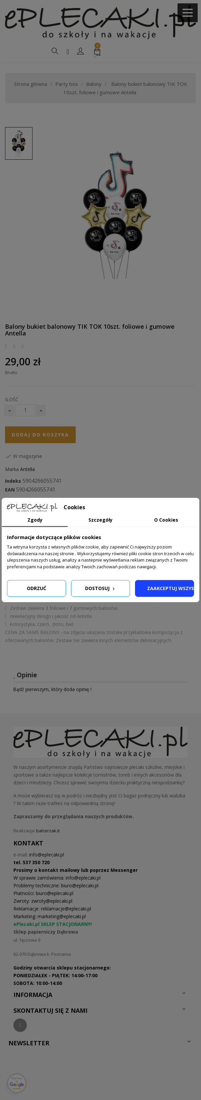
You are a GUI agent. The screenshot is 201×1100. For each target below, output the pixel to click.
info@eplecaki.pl (46, 854)
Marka (12, 469)
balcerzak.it (48, 831)
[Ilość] (25, 410)
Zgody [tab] (35, 520)
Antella (27, 469)
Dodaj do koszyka (40, 434)
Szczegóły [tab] (100, 520)
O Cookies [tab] (166, 520)
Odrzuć (36, 588)
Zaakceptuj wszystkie (170, 588)
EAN (10, 490)
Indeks (13, 481)
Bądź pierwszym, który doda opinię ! (52, 689)
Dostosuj (100, 588)
